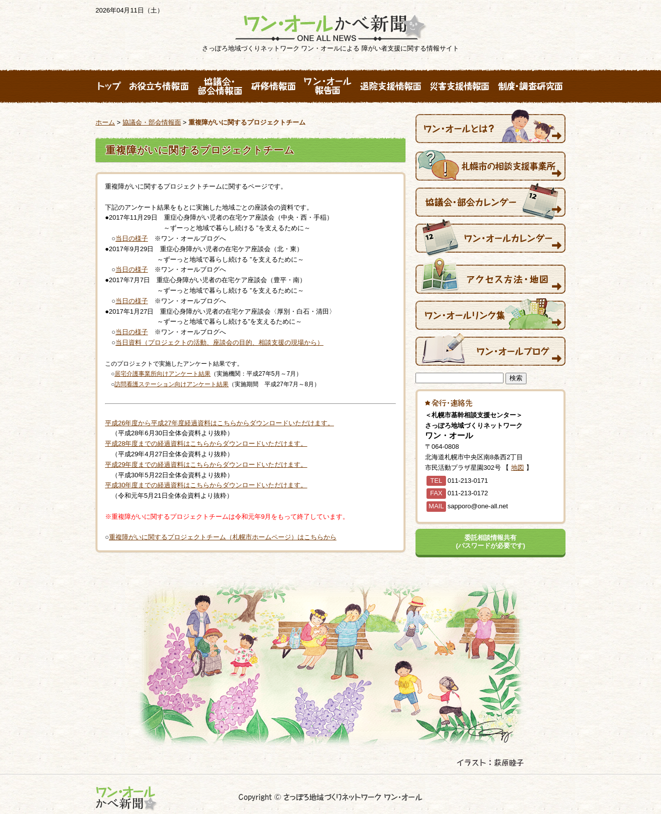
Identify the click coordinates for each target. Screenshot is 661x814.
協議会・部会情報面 (151, 122)
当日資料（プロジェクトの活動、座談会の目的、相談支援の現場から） (220, 342)
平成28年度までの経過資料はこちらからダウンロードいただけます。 (206, 443)
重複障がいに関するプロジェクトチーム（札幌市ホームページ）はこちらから (222, 537)
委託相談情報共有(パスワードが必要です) (491, 541)
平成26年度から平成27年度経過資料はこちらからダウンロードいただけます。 (219, 423)
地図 (517, 467)
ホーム (105, 122)
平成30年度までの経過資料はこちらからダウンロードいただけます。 (206, 485)
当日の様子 (132, 238)
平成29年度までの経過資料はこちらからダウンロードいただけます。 (206, 464)
